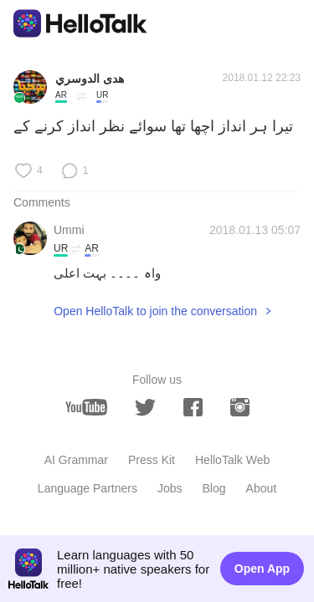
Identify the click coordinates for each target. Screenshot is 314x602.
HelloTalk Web (232, 460)
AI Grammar (76, 460)
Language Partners (87, 488)
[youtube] (86, 407)
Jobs (170, 488)
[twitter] (145, 407)
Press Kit (151, 460)
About (261, 488)
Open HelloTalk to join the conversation (155, 311)
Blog (214, 488)
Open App (262, 568)
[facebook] (193, 407)
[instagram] (240, 407)
